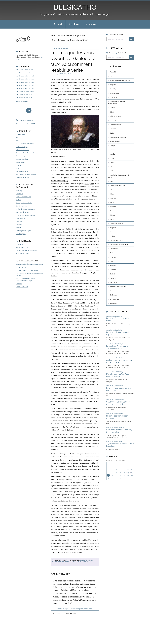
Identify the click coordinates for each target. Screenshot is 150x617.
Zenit (17, 137)
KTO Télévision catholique (25, 144)
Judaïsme (113, 207)
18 (132, 472)
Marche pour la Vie (22, 253)
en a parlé (89, 184)
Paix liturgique (20, 234)
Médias (112, 236)
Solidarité (113, 278)
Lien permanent (59, 560)
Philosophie (114, 249)
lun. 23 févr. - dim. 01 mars (25, 91)
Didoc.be (19, 224)
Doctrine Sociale (115, 125)
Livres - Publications (78, 561)
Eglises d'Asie (20, 134)
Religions (113, 257)
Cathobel (19, 165)
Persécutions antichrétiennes (119, 244)
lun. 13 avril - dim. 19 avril (24, 70)
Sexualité (113, 270)
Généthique (19, 244)
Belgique (113, 84)
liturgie (112, 219)
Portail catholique (21, 147)
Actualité (113, 72)
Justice (112, 211)
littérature (113, 215)
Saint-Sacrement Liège (23, 197)
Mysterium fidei (21, 267)
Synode (112, 291)
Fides (18, 140)
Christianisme (114, 93)
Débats (90, 560)
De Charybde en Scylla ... (24, 231)
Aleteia (18, 227)
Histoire (61, 561)
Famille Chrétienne (22, 171)
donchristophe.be (21, 206)
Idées (67, 561)
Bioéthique (113, 89)
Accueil (58, 24)
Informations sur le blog (117, 185)
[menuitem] (58, 24)
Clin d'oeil (113, 97)
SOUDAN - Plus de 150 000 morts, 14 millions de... (118, 403)
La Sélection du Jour (22, 177)
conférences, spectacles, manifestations (116, 103)
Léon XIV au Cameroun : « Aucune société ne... (117, 347)
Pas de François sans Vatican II (61, 36)
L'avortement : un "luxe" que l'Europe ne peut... (117, 375)
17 (128, 472)
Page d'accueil (80, 36)
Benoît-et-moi (20, 218)
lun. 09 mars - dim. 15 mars (25, 85)
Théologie (113, 303)
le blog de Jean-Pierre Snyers (25, 209)
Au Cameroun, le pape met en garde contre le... (119, 361)
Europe (112, 150)
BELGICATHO (75, 7)
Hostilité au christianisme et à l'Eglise (118, 176)
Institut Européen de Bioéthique (26, 250)
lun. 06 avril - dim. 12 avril (24, 73)
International (114, 190)
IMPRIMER (61, 74)
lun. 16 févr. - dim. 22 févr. (24, 94)
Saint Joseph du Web (22, 212)
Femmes (112, 158)
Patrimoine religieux (116, 240)
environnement (115, 141)
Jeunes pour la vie (22, 247)
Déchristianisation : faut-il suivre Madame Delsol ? (70, 40)
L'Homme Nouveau (22, 150)
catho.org (19, 190)
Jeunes (112, 202)
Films (112, 162)
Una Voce (19, 284)
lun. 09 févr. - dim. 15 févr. (24, 97)
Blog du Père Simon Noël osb (25, 215)
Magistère (113, 228)
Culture (83, 560)
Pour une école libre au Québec (26, 174)
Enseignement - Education (118, 137)
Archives (74, 24)
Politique (113, 253)
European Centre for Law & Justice (27, 153)
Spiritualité (113, 282)
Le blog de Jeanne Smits (24, 203)
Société (112, 274)
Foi (111, 167)
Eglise (54, 561)
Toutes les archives (22, 101)
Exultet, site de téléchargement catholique (29, 264)
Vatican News (20, 162)
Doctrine (113, 120)
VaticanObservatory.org (59, 181)
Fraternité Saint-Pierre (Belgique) (27, 270)
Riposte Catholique (22, 159)
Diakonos (19, 221)
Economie (113, 129)
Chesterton (19, 194)
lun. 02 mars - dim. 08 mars (25, 88)
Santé (112, 261)
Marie (112, 232)
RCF (17, 168)
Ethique (112, 146)
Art (111, 76)
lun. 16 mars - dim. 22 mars (25, 82)
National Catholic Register (88, 79)
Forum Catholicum (22, 287)
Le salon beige (20, 156)
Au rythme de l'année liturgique (120, 80)
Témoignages (114, 299)
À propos (90, 24)
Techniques (113, 295)
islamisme (113, 198)
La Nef (18, 200)
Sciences (90, 561)
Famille (112, 154)
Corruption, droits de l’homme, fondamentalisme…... (119, 431)
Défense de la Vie (115, 116)
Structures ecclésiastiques (118, 286)
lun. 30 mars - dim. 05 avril (25, 76)
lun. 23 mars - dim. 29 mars (25, 79)
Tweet (52, 74)
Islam (112, 194)
